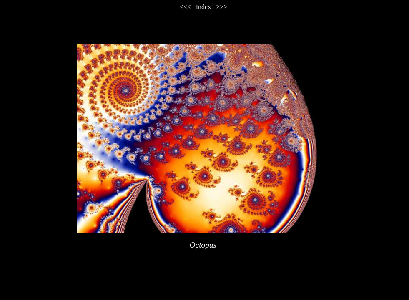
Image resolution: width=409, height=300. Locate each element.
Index (203, 6)
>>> (221, 6)
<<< (185, 6)
